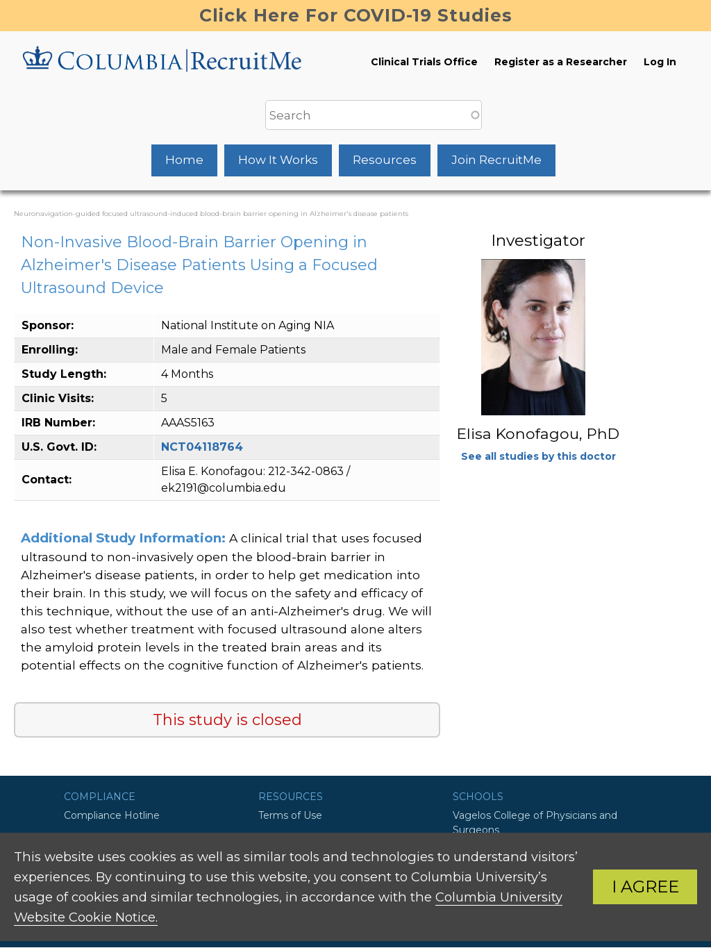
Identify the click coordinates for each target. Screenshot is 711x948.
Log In (660, 62)
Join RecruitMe (496, 160)
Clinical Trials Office (424, 62)
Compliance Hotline (112, 815)
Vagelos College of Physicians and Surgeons (535, 822)
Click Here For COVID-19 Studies (355, 15)
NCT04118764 (202, 447)
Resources (385, 160)
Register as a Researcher (560, 62)
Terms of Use (290, 815)
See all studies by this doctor (538, 456)
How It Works (278, 160)
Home (184, 160)
